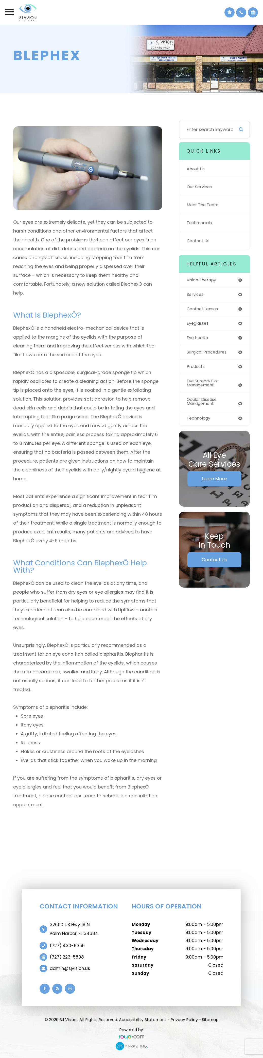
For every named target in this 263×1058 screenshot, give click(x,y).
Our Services (200, 187)
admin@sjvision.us (70, 968)
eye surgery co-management (204, 385)
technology (200, 421)
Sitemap (210, 1020)
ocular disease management (203, 404)
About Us (196, 169)
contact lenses (204, 309)
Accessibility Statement (142, 1020)
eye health (198, 339)
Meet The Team (204, 205)
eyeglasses (199, 324)
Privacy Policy (184, 1020)
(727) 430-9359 (67, 945)
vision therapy (203, 280)
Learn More (214, 482)
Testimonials (201, 223)
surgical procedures (209, 354)
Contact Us (199, 241)
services (196, 295)
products (196, 368)
